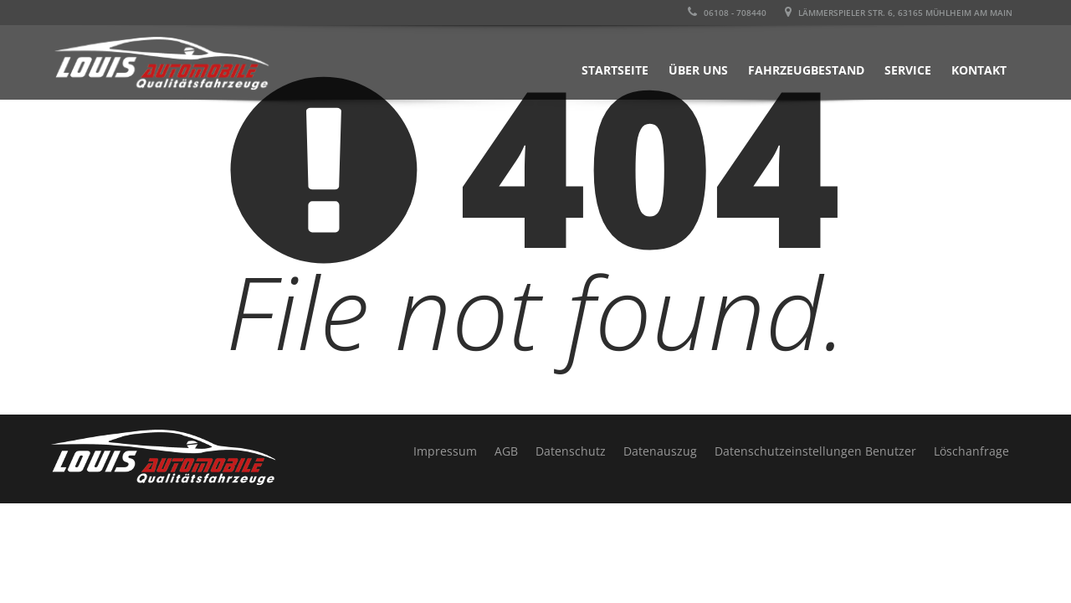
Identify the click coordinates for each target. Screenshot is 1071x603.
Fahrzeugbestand (806, 70)
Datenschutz (571, 451)
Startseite (615, 70)
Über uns (698, 70)
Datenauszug (660, 451)
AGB (506, 451)
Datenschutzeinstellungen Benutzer (815, 451)
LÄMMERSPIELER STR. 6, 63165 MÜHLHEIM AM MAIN (898, 12)
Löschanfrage (971, 451)
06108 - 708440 (727, 12)
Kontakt (979, 70)
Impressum (445, 451)
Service (907, 70)
